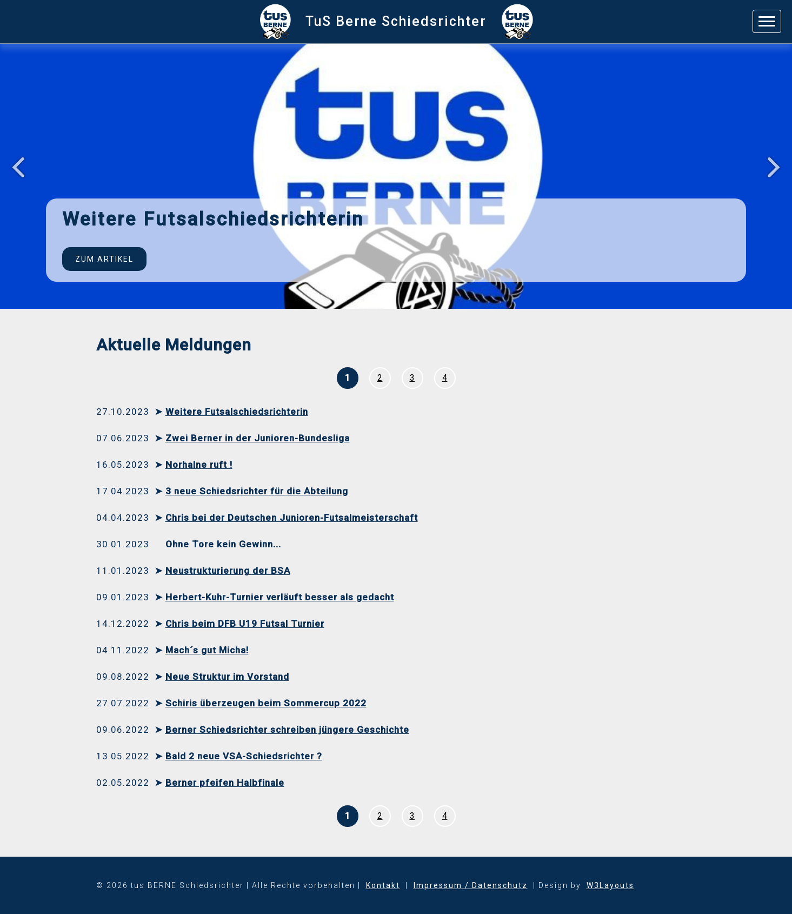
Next (777, 169)
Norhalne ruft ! (198, 464)
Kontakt (383, 885)
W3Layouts (610, 885)
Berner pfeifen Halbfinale (224, 782)
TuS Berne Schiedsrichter (396, 21)
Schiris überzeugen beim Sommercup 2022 (266, 703)
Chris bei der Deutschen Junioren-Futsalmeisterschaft (291, 517)
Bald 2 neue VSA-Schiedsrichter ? (243, 756)
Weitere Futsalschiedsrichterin (236, 411)
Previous (14, 169)
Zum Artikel (104, 259)
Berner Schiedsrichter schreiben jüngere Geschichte (287, 729)
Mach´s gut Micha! (207, 650)
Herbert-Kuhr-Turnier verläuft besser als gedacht (279, 597)
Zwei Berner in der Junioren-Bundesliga (257, 438)
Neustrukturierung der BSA (227, 570)
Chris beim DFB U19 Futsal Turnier (244, 623)
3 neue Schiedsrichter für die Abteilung (256, 491)
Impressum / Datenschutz (471, 885)
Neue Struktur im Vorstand (227, 676)
